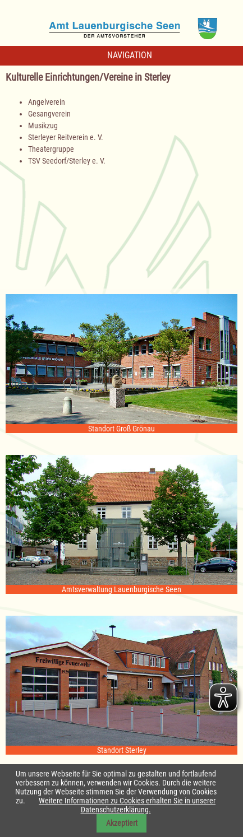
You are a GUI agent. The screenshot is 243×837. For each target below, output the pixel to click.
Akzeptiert (121, 823)
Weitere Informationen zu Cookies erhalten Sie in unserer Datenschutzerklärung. (127, 805)
